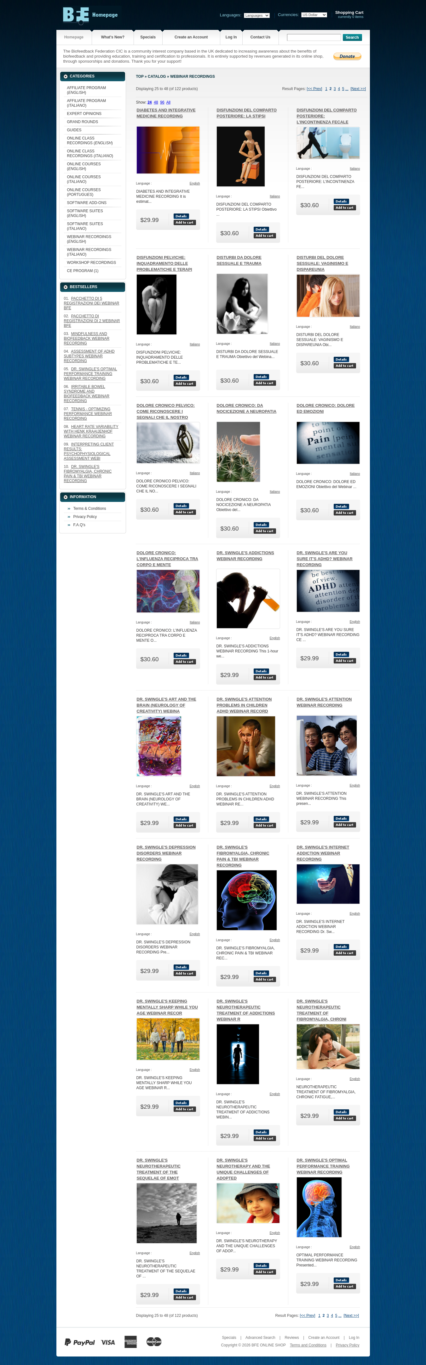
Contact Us (260, 37)
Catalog (157, 76)
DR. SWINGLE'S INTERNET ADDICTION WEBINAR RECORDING (323, 853)
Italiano (275, 196)
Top (140, 76)
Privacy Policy (85, 517)
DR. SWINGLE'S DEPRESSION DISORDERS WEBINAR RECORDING (166, 853)
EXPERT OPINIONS (84, 113)
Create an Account (191, 37)
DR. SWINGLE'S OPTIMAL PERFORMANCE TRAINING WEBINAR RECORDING (323, 1166)
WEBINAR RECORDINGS (192, 76)
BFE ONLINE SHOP (268, 1345)
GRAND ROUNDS (82, 122)
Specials (148, 37)
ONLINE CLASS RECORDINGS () (90, 140)
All (168, 102)
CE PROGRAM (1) (83, 271)
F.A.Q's (79, 525)
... (346, 89)
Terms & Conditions (89, 508)
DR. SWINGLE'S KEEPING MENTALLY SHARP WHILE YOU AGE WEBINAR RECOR (167, 1007)
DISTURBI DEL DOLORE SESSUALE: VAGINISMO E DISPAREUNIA (322, 263)
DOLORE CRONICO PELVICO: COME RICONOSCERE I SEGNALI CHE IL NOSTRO (166, 411)
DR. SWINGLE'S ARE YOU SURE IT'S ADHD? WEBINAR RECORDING (325, 558)
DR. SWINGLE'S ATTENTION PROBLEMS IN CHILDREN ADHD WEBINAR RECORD (244, 705)
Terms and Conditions (308, 1345)
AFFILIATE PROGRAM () (86, 90)
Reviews (292, 1337)
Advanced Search (260, 1337)
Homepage (73, 37)
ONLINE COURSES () (84, 166)
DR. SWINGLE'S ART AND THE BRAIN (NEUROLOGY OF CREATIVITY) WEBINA (166, 705)
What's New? (112, 37)
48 (156, 102)
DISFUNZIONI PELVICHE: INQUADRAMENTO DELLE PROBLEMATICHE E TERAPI (164, 263)
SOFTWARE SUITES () (85, 213)
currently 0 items (349, 15)
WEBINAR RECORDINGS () (89, 239)
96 (162, 102)
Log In (231, 37)
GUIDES (74, 130)
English (195, 183)
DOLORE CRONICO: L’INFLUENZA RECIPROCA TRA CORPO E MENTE (167, 558)
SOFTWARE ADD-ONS (87, 203)
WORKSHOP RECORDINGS (91, 262)
